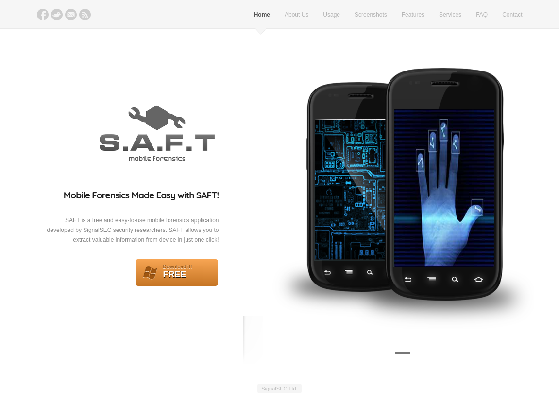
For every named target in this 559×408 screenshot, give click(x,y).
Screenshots (371, 14)
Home (262, 14)
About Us (296, 14)
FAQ (482, 14)
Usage (331, 14)
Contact (512, 14)
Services (450, 14)
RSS (85, 14)
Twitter (57, 14)
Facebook (43, 14)
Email (71, 14)
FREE (177, 272)
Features (413, 14)
